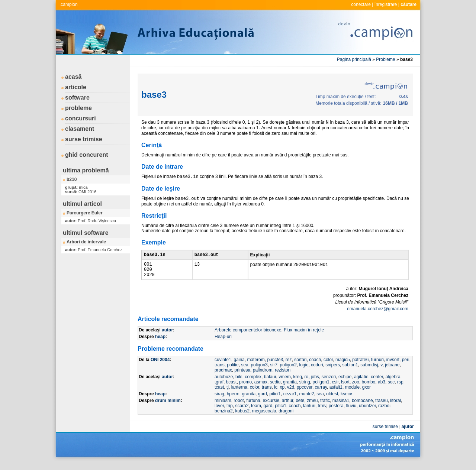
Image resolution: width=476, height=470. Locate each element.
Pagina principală (354, 59)
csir (335, 389)
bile (238, 384)
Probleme (385, 59)
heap (160, 344)
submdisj (369, 372)
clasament (79, 129)
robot (239, 408)
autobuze (224, 384)
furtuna (253, 408)
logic (304, 372)
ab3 (381, 389)
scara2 (241, 413)
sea (244, 372)
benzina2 (224, 418)
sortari (300, 367)
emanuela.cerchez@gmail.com (377, 316)
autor (167, 337)
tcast (219, 394)
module (352, 394)
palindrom (263, 377)
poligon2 (288, 372)
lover (219, 413)
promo (245, 389)
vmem (285, 384)
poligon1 (321, 389)
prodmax (223, 377)
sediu (275, 389)
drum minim (168, 408)
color (328, 367)
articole (75, 87)
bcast (231, 389)
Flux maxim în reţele (304, 337)
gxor (366, 394)
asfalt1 (335, 394)
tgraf (219, 389)
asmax (260, 389)
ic (275, 394)
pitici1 (275, 401)
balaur (270, 384)
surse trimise (83, 139)
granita (290, 389)
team (256, 413)
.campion (69, 4)
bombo (369, 389)
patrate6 (360, 367)
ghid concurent (86, 155)
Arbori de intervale (86, 241)
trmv (322, 413)
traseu (381, 408)
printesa (242, 377)
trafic (325, 408)
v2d (290, 394)
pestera (336, 413)
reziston (282, 377)
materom (255, 367)
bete (300, 408)
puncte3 (275, 367)
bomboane (362, 408)
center (377, 384)
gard (262, 401)
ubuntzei (367, 413)
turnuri (377, 367)
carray (321, 394)
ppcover (304, 394)
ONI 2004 (160, 367)
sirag (219, 401)
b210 (72, 179)
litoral (395, 408)
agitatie (361, 384)
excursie (271, 408)
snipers (332, 372)
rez (289, 367)
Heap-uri (223, 344)
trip (229, 413)
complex (253, 384)
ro (307, 384)
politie (232, 372)
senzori (329, 384)
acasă (73, 77)
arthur (287, 408)
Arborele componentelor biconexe (248, 337)
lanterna (239, 394)
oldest (332, 401)
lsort (345, 389)
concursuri (80, 118)
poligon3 (259, 372)
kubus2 (242, 418)
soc (391, 389)
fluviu (351, 413)
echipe (344, 384)
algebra (393, 384)
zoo (355, 389)
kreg (297, 384)
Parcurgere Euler (85, 212)
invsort (392, 367)
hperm (233, 401)
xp (282, 394)
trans (220, 372)
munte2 (306, 401)
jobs (315, 384)
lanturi (309, 413)
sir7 (273, 372)
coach (315, 367)
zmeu (312, 408)
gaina (239, 367)
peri (405, 367)
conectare (361, 4)
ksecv (346, 401)
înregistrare (385, 4)
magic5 (342, 367)
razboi (384, 413)
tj (227, 394)
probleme (78, 108)
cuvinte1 (223, 367)
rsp (400, 389)
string (304, 389)
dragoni (286, 418)
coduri (317, 372)
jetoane (392, 372)
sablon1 (350, 372)
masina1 (340, 408)
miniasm (223, 408)
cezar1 (290, 401)
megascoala (264, 418)
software (77, 97)
